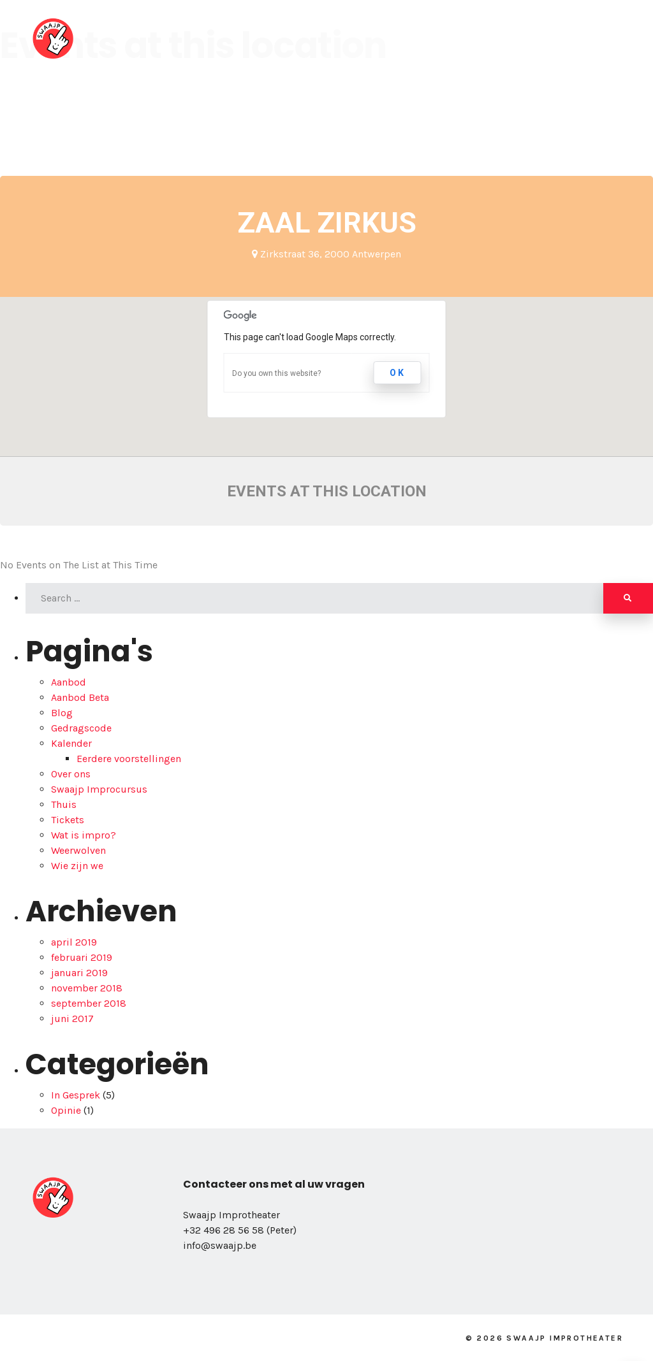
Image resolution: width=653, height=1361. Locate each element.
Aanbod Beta (80, 697)
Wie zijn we (77, 866)
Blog (578, 38)
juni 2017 (72, 1018)
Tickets (67, 820)
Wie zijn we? (304, 38)
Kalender (452, 38)
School (520, 38)
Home (157, 38)
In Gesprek (75, 1095)
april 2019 (74, 942)
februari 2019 (81, 957)
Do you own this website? (276, 373)
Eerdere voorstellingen (129, 759)
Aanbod (381, 38)
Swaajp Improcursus (99, 789)
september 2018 (88, 1003)
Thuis (64, 804)
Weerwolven (78, 850)
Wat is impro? (83, 835)
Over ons (223, 38)
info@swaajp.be (219, 1245)
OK (398, 373)
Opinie (66, 1110)
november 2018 (86, 988)
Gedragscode (81, 728)
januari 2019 (79, 973)
